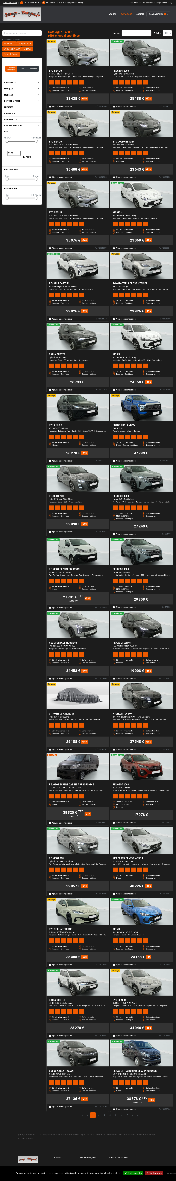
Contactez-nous (10, 2)
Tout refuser (154, 1173)
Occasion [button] (33, 69)
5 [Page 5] (115, 1115)
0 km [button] (22, 69)
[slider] (7, 141)
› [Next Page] (132, 1115)
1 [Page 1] (93, 1115)
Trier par (116, 33)
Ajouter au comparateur (62, 106)
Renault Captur (11, 54)
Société (140, 14)
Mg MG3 (28, 49)
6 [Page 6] (121, 1115)
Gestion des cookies (118, 1157)
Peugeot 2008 (24, 43)
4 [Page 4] (110, 1115)
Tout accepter (133, 1173)
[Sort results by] (136, 33)
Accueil (112, 14)
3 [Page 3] (104, 1115)
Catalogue (126, 14)
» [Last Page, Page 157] (137, 1115)
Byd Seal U (9, 43)
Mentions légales (88, 1157)
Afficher (157, 33)
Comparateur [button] (157, 14)
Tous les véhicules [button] (11, 69)
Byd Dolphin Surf (12, 49)
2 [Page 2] (98, 1115)
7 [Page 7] (127, 1115)
